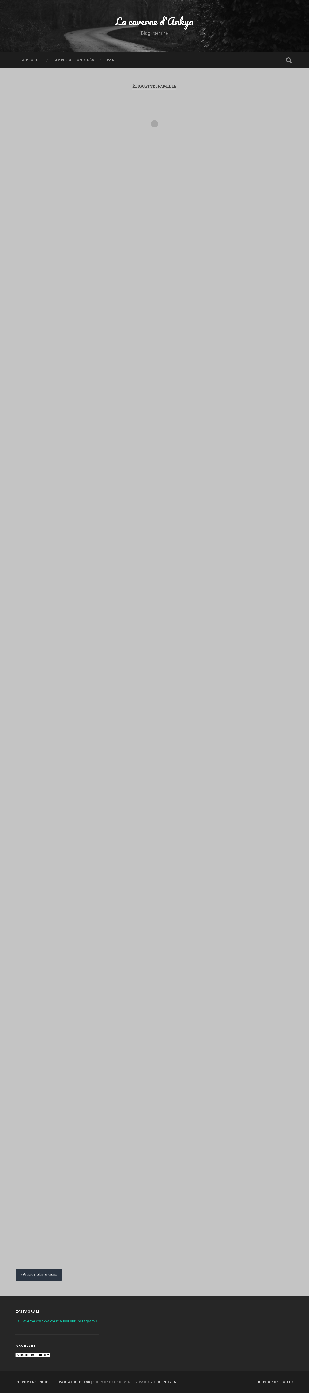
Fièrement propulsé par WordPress (52, 1382)
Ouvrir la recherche (289, 60)
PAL (110, 60)
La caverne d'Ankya (154, 21)
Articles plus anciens (40, 1274)
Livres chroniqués (74, 60)
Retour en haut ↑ (276, 1382)
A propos (31, 60)
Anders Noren (162, 1382)
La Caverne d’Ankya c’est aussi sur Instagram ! (56, 1321)
